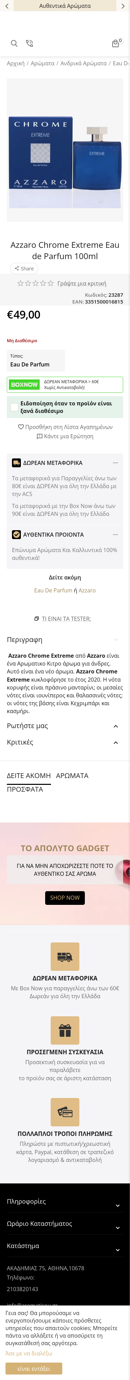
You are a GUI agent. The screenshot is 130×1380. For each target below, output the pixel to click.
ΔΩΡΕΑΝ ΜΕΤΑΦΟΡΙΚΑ (64, 978)
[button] (24, 268)
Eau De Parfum (30, 364)
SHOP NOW (65, 897)
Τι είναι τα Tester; (66, 618)
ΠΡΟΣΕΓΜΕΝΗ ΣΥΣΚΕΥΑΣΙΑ (65, 1052)
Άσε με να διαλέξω (28, 1353)
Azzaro (87, 590)
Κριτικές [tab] (63, 742)
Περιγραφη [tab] (63, 639)
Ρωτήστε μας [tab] (63, 725)
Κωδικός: (96, 294)
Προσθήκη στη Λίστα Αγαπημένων (65, 427)
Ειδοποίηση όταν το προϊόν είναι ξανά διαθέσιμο (61, 407)
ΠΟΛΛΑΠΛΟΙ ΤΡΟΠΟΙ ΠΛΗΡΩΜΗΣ (64, 1134)
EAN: (78, 301)
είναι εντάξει (33, 1368)
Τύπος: (16, 356)
